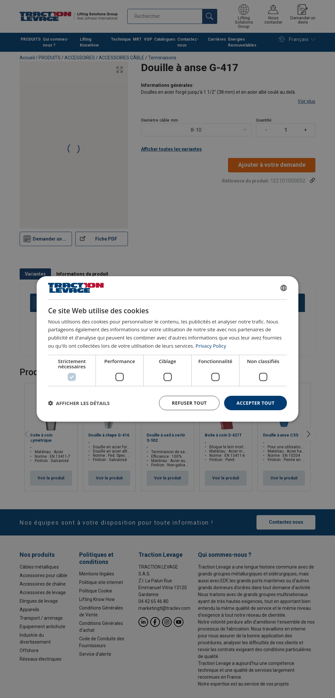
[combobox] (283, 287)
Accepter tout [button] (255, 402)
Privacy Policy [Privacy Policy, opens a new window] (211, 345)
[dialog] (167, 349)
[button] (79, 403)
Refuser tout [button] (189, 402)
